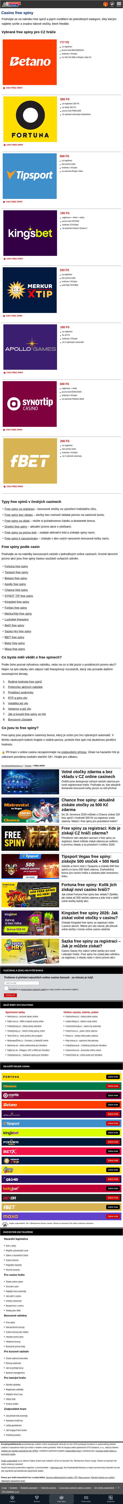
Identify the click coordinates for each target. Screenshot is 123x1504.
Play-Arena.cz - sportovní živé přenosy (82, 1040)
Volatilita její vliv (18, 703)
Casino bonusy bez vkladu (17, 1332)
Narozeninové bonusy (15, 1327)
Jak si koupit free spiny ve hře (27, 714)
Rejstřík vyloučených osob (17, 1250)
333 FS (64, 270)
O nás (4, 1488)
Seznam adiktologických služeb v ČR (61, 1477)
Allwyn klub (11, 1399)
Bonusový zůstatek (20, 719)
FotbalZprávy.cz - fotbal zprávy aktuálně (24, 1026)
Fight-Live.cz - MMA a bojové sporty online (25, 1021)
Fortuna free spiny (16, 566)
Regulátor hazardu (14, 1265)
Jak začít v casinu (13, 1296)
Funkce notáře (12, 1404)
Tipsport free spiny (16, 572)
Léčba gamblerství (14, 1425)
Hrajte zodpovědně (9, 1461)
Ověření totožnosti (13, 1301)
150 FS (65, 213)
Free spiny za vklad (17, 520)
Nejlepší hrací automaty (16, 1291)
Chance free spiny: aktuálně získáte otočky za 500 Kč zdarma (88, 805)
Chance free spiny (16, 590)
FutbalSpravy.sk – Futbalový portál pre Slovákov (86, 1045)
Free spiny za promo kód (20, 532)
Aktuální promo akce (14, 1337)
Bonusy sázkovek (13, 1363)
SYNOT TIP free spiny (19, 596)
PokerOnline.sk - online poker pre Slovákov (84, 1055)
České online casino (14, 1282)
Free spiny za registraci (19, 509)
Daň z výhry (11, 1246)
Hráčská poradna (13, 1435)
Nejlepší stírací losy (14, 1394)
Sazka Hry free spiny (18, 631)
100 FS (65, 327)
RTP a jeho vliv (17, 698)
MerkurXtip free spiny (18, 613)
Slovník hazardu (13, 1270)
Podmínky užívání (48, 1488)
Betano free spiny (16, 578)
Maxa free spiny (15, 649)
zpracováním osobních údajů (33, 989)
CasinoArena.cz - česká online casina (82, 1016)
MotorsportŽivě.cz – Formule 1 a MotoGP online (27, 1040)
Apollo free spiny (15, 584)
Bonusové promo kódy (15, 1346)
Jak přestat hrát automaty (17, 1416)
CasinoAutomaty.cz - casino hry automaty (83, 1026)
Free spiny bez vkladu (19, 515)
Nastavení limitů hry (14, 1420)
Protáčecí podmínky (20, 692)
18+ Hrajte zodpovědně (104, 1488)
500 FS (65, 99)
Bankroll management (15, 1373)
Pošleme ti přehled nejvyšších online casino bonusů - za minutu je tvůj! (48, 977)
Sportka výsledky (13, 1385)
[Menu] (119, 4)
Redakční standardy (29, 1488)
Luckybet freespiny (17, 619)
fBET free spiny (14, 637)
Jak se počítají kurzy (14, 1368)
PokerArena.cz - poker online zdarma (81, 1031)
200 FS (65, 441)
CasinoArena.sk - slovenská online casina (83, 1050)
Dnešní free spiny (16, 526)
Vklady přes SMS (13, 1310)
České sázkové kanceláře (17, 1358)
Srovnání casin (12, 1286)
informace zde (56, 1467)
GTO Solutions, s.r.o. (10, 1492)
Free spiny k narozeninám (21, 538)
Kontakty (13, 1488)
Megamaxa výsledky (14, 1389)
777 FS (64, 42)
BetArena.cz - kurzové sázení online (22, 1016)
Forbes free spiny (16, 607)
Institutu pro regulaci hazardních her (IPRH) (19, 1451)
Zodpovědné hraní (73, 1451)
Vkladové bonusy (13, 1342)
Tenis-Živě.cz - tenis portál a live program (24, 1036)
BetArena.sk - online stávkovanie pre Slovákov (27, 1045)
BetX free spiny (14, 625)
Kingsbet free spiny (17, 601)
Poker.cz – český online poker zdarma (82, 1036)
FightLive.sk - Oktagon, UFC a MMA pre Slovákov (28, 1050)
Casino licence (12, 1260)
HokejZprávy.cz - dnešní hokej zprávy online (26, 1031)
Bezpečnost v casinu (15, 1306)
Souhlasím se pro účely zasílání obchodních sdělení (43, 989)
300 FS (64, 384)
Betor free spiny (15, 643)
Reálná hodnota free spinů (25, 681)
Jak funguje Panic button (16, 1430)
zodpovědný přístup (73, 752)
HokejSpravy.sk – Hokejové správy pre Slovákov (28, 1055)
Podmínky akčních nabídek (25, 687)
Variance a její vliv (19, 708)
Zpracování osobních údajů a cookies (75, 1488)
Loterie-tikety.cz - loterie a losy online (81, 1021)
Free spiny (10, 1322)
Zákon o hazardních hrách (17, 1255)
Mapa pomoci (84, 1477)
